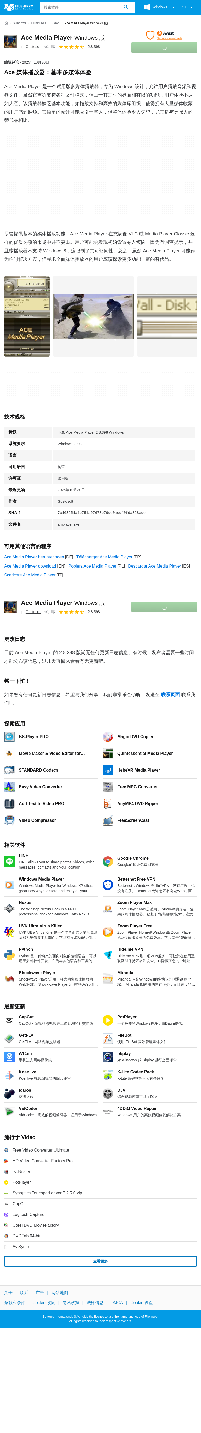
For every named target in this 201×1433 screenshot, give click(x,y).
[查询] (88, 7)
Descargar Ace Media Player (154, 566)
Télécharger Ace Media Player (104, 557)
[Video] (55, 23)
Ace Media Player (63, 37)
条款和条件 (14, 1303)
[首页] (6, 23)
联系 (24, 1292)
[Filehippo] (18, 7)
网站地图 (59, 1292)
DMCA (117, 1303)
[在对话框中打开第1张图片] (93, 316)
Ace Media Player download (30, 566)
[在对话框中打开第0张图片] (27, 316)
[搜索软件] (126, 7)
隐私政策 (71, 1303)
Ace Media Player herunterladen (34, 557)
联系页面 (170, 694)
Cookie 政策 (43, 1303)
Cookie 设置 (141, 1303)
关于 (8, 1292)
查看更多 (100, 1261)
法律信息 (95, 1303)
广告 (40, 1292)
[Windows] (19, 23)
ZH (187, 7)
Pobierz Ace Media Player (92, 566)
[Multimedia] (38, 23)
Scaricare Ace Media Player (30, 575)
